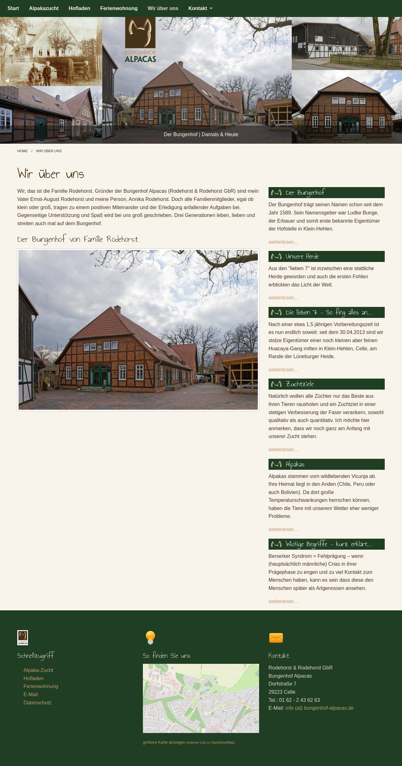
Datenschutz (38, 702)
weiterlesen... (283, 242)
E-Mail (31, 694)
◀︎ (9, 80)
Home (22, 151)
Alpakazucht (43, 8)
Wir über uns (163, 8)
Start (13, 8)
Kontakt (197, 8)
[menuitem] (13, 8)
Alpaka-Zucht (38, 670)
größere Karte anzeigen (189, 742)
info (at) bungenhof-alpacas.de (319, 708)
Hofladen (79, 8)
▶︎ (397, 80)
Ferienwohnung (119, 8)
